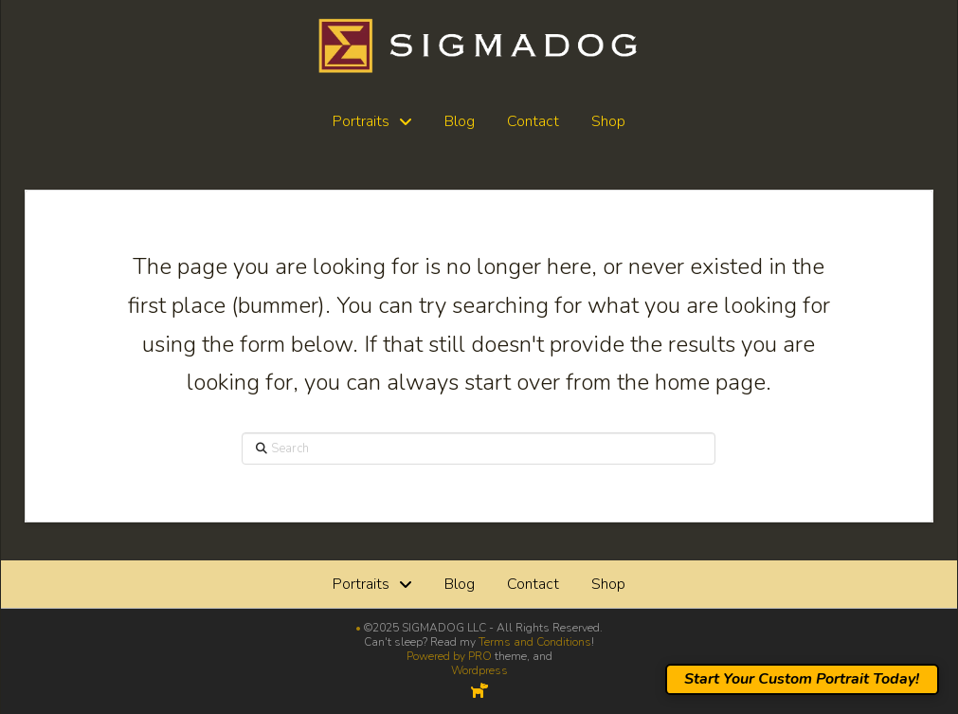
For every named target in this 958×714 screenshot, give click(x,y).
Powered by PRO (449, 656)
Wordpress (479, 670)
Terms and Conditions (535, 642)
